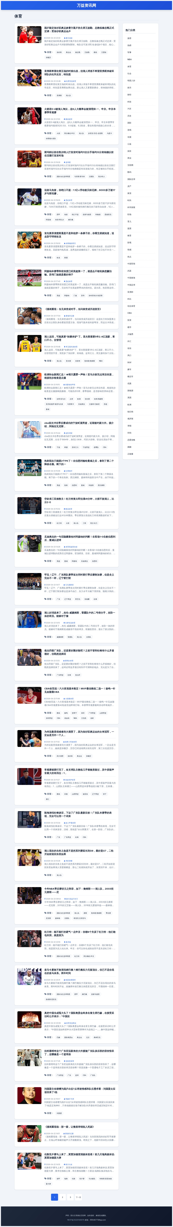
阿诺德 (48, 220)
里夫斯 (68, 361)
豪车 (129, 369)
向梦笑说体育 (71, 81)
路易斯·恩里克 (51, 999)
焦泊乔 (77, 675)
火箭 (58, 133)
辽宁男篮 (67, 599)
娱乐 (129, 87)
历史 (129, 116)
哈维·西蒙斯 (98, 399)
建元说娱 (69, 38)
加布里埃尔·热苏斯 (95, 295)
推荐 (129, 38)
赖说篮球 (68, 119)
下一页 (78, 1197)
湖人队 (68, 95)
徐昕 (92, 718)
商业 (129, 158)
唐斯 (85, 913)
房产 (129, 186)
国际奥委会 (68, 1037)
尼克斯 (48, 918)
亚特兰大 (75, 447)
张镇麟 (87, 599)
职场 (129, 214)
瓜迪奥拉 (81, 404)
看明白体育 (69, 661)
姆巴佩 (70, 220)
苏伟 (82, 295)
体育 (129, 66)
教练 (95, 52)
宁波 (58, 447)
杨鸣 (66, 713)
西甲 (58, 214)
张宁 (104, 794)
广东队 (92, 1075)
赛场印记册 (70, 316)
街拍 (129, 433)
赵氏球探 (69, 433)
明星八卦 (131, 80)
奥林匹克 (97, 1037)
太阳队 (88, 637)
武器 (129, 271)
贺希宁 (74, 713)
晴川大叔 (68, 1164)
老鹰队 (96, 447)
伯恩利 (74, 485)
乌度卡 (109, 133)
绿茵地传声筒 (70, 385)
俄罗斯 (130, 418)
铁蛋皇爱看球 (70, 980)
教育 (129, 235)
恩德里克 (108, 214)
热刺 (66, 485)
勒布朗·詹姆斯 (89, 361)
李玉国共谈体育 (71, 347)
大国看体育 (69, 699)
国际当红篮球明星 (63, 176)
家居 (129, 193)
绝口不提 (75, 214)
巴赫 (58, 1037)
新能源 (130, 390)
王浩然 (83, 718)
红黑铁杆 (69, 471)
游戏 (129, 130)
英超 (58, 295)
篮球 (77, 1075)
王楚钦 (103, 52)
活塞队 (91, 176)
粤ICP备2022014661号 (75, 1220)
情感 (129, 249)
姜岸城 (68, 942)
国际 (129, 123)
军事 (129, 52)
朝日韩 (130, 411)
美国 (129, 397)
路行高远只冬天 (72, 899)
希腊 (66, 447)
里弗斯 (59, 95)
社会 (129, 73)
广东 (58, 599)
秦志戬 (77, 52)
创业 (129, 348)
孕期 (129, 426)
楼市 (129, 327)
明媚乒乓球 (70, 1099)
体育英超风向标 (71, 547)
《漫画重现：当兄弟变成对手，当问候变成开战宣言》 (73, 309)
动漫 (129, 137)
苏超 (105, 404)
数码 (129, 172)
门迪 (75, 295)
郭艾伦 (77, 599)
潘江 (47, 799)
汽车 (129, 108)
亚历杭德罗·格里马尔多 (54, 404)
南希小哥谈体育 (71, 742)
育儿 (129, 221)
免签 (66, 214)
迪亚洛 (85, 794)
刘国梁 (59, 1113)
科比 (129, 299)
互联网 (130, 165)
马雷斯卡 (70, 404)
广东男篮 (60, 675)
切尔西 (87, 399)
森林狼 (57, 918)
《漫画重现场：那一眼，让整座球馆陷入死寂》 (69, 1126)
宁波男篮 (86, 447)
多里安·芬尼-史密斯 (95, 133)
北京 (88, 1037)
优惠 (129, 383)
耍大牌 (48, 1184)
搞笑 (129, 151)
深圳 (82, 713)
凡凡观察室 (69, 585)
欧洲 (79, 399)
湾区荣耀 (69, 861)
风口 (129, 355)
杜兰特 (59, 523)
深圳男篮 (49, 718)
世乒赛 (81, 1179)
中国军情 (131, 263)
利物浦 (97, 214)
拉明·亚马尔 (61, 399)
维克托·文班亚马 (80, 918)
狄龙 (58, 258)
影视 (129, 242)
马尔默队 (92, 1179)
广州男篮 (92, 713)
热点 (129, 256)
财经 (129, 94)
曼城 (47, 409)
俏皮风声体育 (70, 780)
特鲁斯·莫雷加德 (106, 1179)
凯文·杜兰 (93, 523)
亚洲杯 (130, 292)
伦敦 (73, 1179)
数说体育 (68, 509)
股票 (129, 228)
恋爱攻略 (131, 440)
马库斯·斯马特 (79, 176)
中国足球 (131, 285)
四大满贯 (60, 756)
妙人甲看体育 (71, 823)
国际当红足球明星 (63, 994)
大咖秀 (130, 334)
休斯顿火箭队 (51, 138)
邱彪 (66, 794)
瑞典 (66, 1179)
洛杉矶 (59, 52)
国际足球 (131, 179)
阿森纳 (66, 295)
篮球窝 (68, 162)
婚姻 (129, 447)
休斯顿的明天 (71, 243)
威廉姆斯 (60, 637)
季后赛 (108, 913)
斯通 (66, 258)
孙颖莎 (48, 57)
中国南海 (131, 278)
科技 (129, 102)
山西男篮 (103, 713)
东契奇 (77, 361)
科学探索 (131, 207)
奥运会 (68, 52)
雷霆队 (70, 637)
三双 (84, 523)
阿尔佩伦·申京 (69, 133)
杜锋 (95, 599)
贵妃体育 (69, 200)
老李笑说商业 (71, 1023)
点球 (71, 399)
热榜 (129, 45)
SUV (129, 362)
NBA (100, 361)
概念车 (130, 376)
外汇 (129, 341)
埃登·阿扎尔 (59, 220)
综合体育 (131, 306)
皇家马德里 (87, 214)
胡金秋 (66, 718)
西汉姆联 (101, 485)
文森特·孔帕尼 (94, 404)
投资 (129, 320)
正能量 (130, 454)
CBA (104, 447)
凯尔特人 (101, 176)
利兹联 (91, 485)
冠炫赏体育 (70, 1061)
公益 (129, 144)
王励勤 (87, 52)
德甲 (58, 1179)
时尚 (129, 200)
